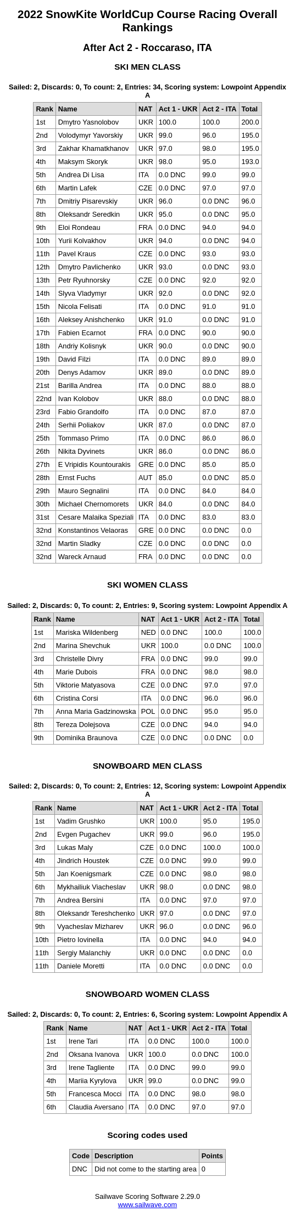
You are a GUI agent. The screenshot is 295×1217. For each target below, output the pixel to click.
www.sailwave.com (147, 1205)
